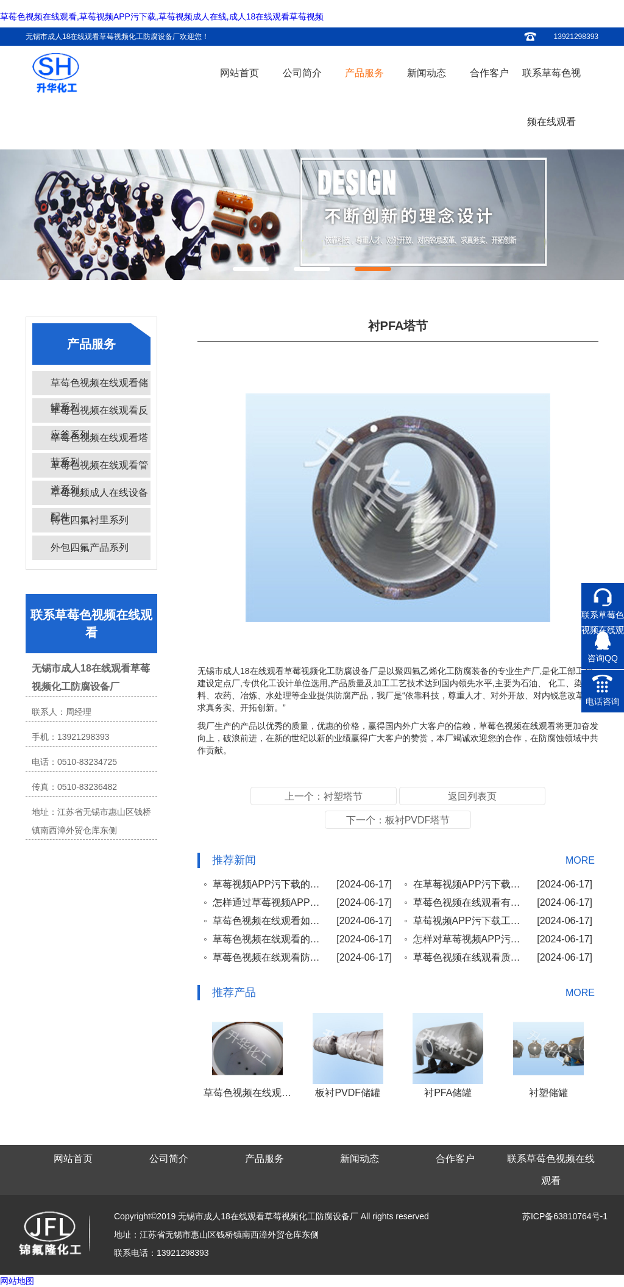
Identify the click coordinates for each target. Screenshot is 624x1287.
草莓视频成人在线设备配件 (99, 496)
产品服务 (364, 73)
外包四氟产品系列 (90, 547)
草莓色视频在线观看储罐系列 (99, 386)
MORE (580, 860)
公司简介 (302, 73)
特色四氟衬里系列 (90, 520)
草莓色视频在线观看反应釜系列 (99, 414)
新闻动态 (426, 73)
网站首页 (239, 73)
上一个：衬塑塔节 (324, 796)
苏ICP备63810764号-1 (565, 1216)
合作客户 (489, 73)
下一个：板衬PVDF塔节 (398, 820)
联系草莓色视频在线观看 (551, 97)
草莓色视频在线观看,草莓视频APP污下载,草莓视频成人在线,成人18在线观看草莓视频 (162, 16)
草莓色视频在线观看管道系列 (99, 469)
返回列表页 (472, 796)
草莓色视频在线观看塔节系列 (99, 441)
